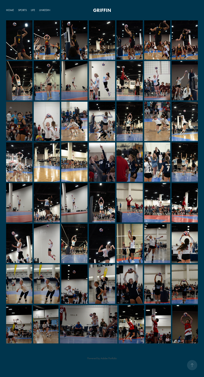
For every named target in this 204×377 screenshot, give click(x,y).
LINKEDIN (44, 10)
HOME (10, 10)
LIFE (33, 10)
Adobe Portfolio (109, 358)
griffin (102, 10)
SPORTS (22, 10)
